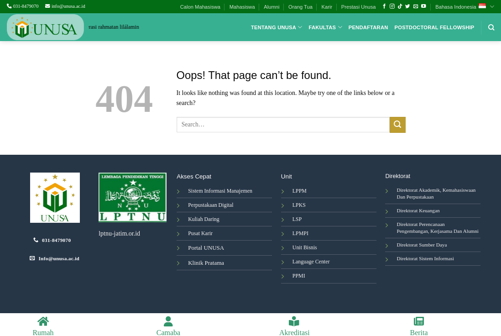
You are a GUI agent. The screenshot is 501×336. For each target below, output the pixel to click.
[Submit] (398, 125)
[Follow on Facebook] (384, 6)
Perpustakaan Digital (210, 205)
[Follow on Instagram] (392, 6)
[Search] (491, 27)
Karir (327, 7)
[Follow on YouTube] (423, 6)
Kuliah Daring (203, 219)
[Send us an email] (415, 6)
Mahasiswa (242, 7)
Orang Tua (300, 7)
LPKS (299, 205)
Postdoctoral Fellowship (435, 27)
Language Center (311, 261)
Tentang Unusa (276, 27)
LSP (297, 219)
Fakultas (325, 27)
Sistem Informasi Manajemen (220, 191)
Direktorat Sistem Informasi (425, 258)
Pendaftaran (368, 27)
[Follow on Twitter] (407, 6)
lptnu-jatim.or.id (119, 233)
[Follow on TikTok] (399, 6)
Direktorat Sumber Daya (422, 244)
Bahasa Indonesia (464, 6)
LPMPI (300, 233)
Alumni (271, 7)
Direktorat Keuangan (418, 210)
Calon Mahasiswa (200, 7)
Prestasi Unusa (358, 7)
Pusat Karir (200, 233)
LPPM (299, 191)
